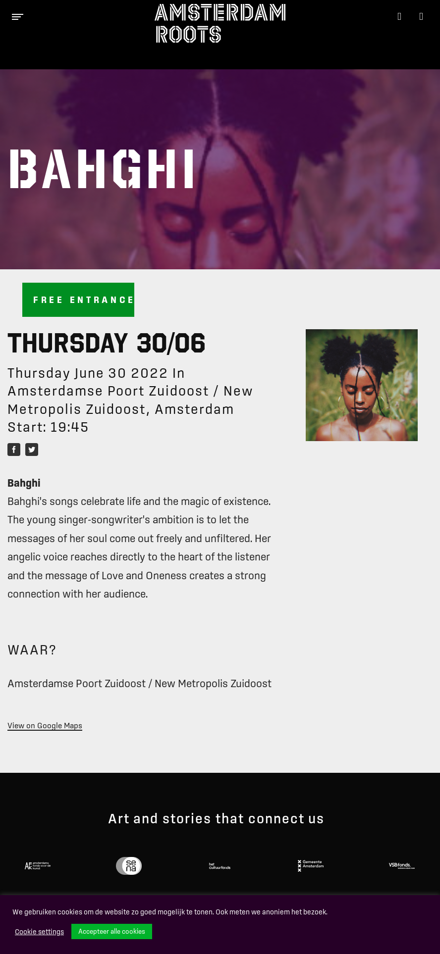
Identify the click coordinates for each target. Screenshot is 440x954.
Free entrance (83, 299)
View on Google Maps (44, 725)
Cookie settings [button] (39, 932)
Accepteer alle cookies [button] (111, 931)
